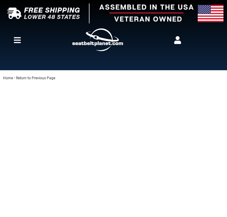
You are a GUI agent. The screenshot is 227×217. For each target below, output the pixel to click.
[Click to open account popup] (177, 40)
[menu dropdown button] (17, 40)
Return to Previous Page (35, 78)
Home (8, 78)
